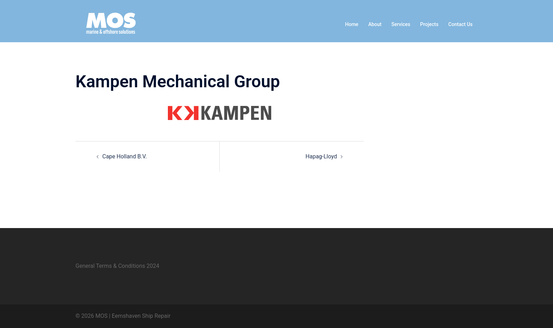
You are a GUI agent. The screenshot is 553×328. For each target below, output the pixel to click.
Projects (429, 24)
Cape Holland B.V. (124, 156)
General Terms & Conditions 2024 (117, 266)
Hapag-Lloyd (321, 156)
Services (401, 24)
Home (352, 24)
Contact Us (460, 24)
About (375, 24)
